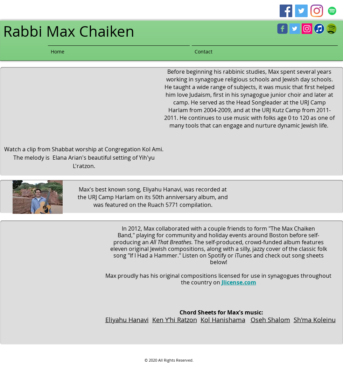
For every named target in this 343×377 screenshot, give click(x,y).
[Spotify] (332, 11)
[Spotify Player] (288, 196)
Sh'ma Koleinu (315, 320)
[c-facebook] (282, 28)
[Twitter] (301, 11)
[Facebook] (286, 11)
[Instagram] (316, 11)
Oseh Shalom (270, 320)
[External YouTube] (81, 102)
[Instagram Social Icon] (307, 28)
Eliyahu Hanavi (127, 320)
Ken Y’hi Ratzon (174, 320)
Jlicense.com (239, 282)
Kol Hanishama (223, 320)
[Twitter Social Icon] (294, 28)
